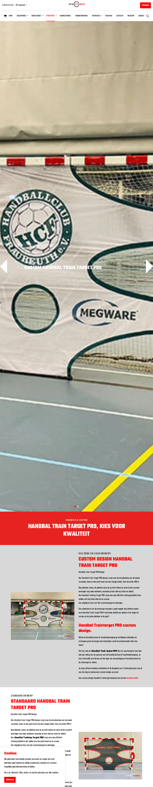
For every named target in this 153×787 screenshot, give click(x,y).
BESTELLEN (119, 15)
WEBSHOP (130, 15)
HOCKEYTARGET (36, 15)
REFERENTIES (96, 15)
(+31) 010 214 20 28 (8, 5)
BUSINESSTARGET (65, 15)
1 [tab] (75, 506)
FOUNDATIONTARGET (81, 15)
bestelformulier (132, 678)
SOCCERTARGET (21, 15)
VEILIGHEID (108, 15)
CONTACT (141, 15)
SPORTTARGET (50, 15)
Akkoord (10, 780)
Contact (145, 5)
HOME (11, 15)
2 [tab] (78, 506)
